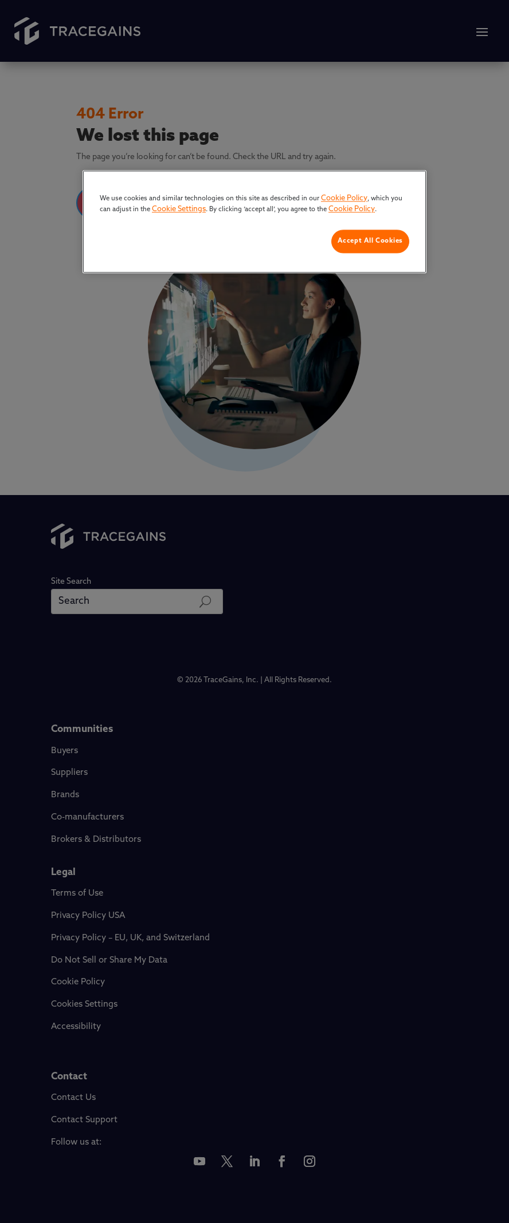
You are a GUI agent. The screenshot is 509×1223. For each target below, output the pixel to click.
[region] (254, 222)
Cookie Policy (344, 198)
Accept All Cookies (370, 241)
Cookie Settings (179, 209)
